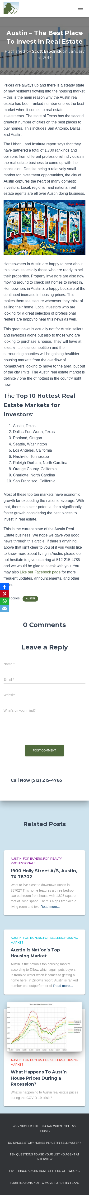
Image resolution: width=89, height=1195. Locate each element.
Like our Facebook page (40, 572)
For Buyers (32, 858)
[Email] (4, 608)
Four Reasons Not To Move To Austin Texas (44, 1183)
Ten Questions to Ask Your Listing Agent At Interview (44, 1157)
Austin (30, 598)
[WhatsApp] (4, 601)
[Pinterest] (4, 594)
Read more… (50, 907)
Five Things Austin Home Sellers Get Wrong (44, 1171)
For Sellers (53, 938)
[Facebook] (4, 586)
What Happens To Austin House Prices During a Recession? (39, 1078)
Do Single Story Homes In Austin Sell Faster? (44, 1142)
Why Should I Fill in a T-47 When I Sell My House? (44, 1129)
